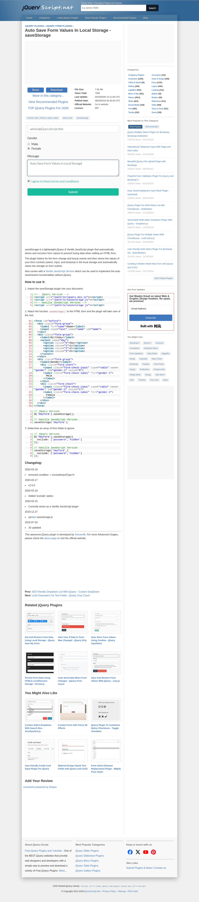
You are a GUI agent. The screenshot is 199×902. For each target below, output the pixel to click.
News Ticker (157, 359)
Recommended (152, 127)
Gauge (148, 375)
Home (29, 18)
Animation (132, 79)
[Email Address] (150, 308)
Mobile (154, 94)
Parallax (145, 364)
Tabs (132, 380)
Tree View (154, 380)
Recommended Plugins (125, 18)
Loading (155, 90)
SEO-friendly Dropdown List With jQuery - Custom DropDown (65, 591)
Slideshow (156, 101)
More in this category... (48, 95)
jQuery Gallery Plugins (88, 870)
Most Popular (135, 127)
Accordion (156, 75)
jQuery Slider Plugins (87, 850)
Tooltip (131, 112)
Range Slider (135, 375)
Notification (144, 369)
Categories (44, 18)
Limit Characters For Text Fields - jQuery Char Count (61, 595)
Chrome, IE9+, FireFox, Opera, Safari (42, 118)
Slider (130, 101)
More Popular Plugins (164, 278)
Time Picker (159, 364)
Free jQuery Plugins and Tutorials (49, 6)
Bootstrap (134, 364)
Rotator (155, 97)
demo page (50, 538)
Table (154, 105)
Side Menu (159, 375)
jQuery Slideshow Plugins (90, 855)
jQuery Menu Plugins (87, 860)
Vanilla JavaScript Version (60, 271)
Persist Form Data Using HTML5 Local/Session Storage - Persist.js (37, 680)
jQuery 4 (147, 343)
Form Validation (136, 353)
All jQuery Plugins (136, 75)
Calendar (143, 359)
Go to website (101, 104)
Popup (132, 369)
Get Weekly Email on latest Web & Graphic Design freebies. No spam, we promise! (150, 298)
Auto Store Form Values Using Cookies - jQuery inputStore (103, 640)
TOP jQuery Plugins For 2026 (48, 108)
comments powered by (40, 787)
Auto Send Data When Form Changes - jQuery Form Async (72, 680)
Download (56, 90)
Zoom (154, 112)
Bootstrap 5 (134, 343)
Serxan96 (80, 534)
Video (165, 380)
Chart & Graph (158, 79)
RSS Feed (133, 891)
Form (154, 82)
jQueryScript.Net (92, 891)
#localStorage (82, 118)
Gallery (131, 86)
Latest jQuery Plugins (67, 18)
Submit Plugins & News (139, 867)
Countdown (134, 348)
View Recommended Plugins (48, 102)
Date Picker (152, 353)
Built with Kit (151, 326)
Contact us (160, 867)
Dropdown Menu (151, 348)
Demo (35, 90)
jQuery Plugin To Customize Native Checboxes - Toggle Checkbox (105, 728)
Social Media (134, 105)
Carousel (159, 343)
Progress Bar (159, 369)
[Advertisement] (73, 62)
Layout (155, 86)
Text (130, 109)
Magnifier (165, 353)
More (62, 870)
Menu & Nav (133, 94)
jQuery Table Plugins (87, 865)
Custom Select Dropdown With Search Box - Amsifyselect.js (38, 728)
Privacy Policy (109, 891)
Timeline (141, 380)
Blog (145, 18)
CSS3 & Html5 (134, 82)
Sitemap (122, 891)
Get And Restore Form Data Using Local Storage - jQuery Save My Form (40, 640)
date (33, 517)
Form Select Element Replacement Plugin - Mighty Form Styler (106, 768)
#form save (67, 118)
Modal (132, 359)
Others (131, 97)
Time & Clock (157, 109)
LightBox (132, 90)
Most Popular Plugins (95, 18)
